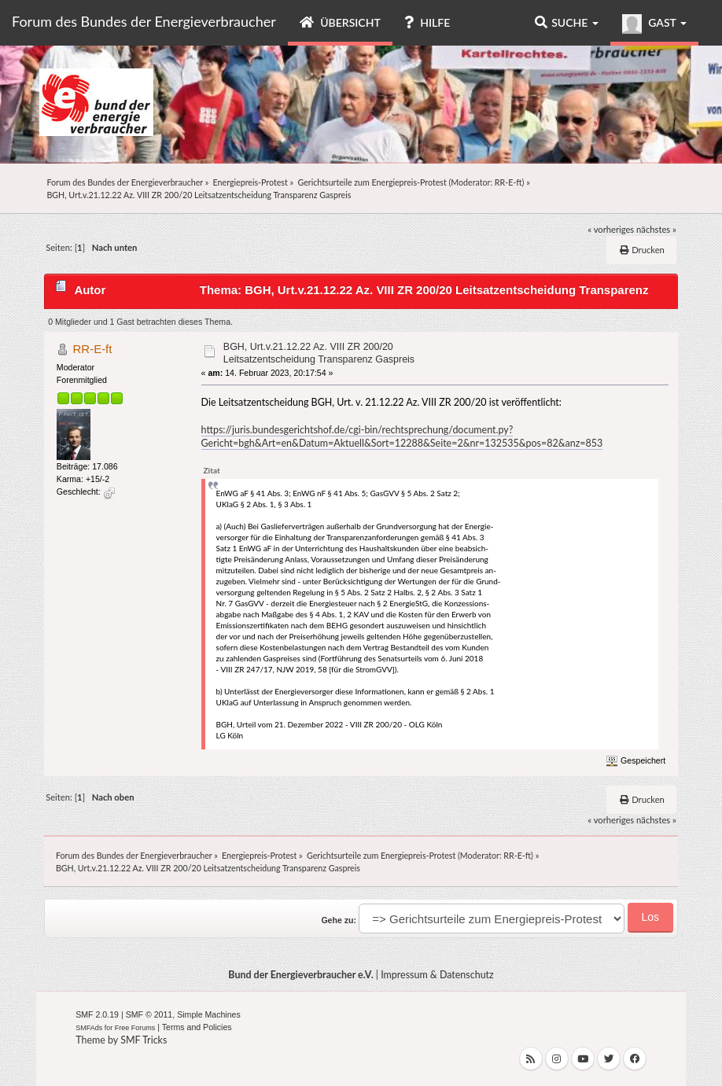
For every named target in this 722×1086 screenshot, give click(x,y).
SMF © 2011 (149, 1014)
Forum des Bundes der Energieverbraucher (144, 21)
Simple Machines (209, 1014)
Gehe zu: (338, 920)
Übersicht (340, 22)
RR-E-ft (508, 182)
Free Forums (135, 1028)
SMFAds (89, 1028)
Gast (654, 24)
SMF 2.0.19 (97, 1014)
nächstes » (656, 229)
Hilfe (427, 22)
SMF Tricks (143, 1040)
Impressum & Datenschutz (437, 975)
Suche (567, 22)
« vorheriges (611, 229)
